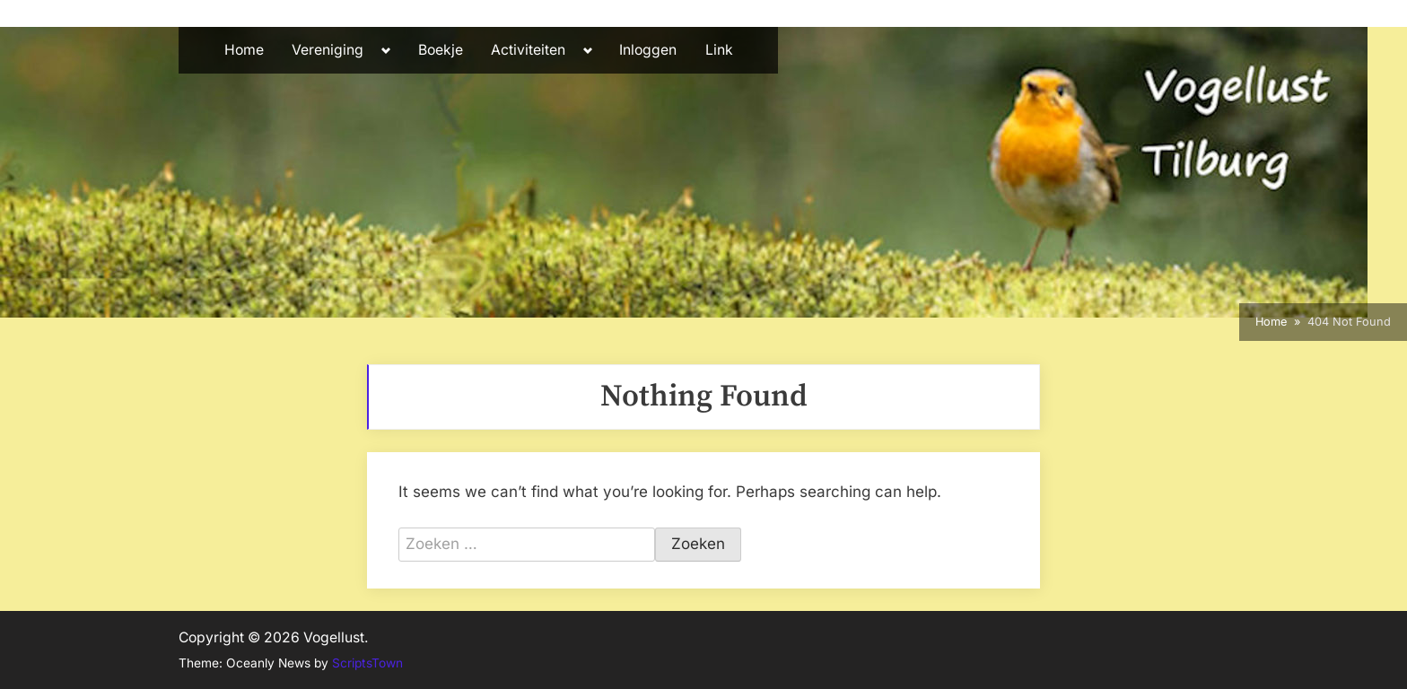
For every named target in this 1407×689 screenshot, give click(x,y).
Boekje (440, 49)
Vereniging (327, 49)
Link (719, 49)
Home (244, 49)
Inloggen (648, 49)
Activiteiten (528, 49)
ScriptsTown (367, 663)
